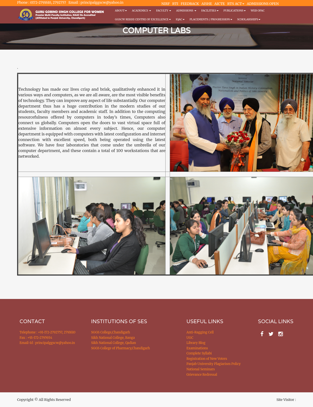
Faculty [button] (163, 10)
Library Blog (196, 343)
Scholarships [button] (249, 19)
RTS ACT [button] (236, 3)
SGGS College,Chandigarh (110, 332)
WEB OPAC (258, 10)
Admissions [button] (186, 10)
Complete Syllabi (199, 353)
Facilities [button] (210, 10)
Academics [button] (141, 10)
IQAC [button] (180, 19)
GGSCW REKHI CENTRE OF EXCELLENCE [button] (143, 19)
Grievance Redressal (202, 375)
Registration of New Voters (207, 359)
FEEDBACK (190, 3)
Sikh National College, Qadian (113, 343)
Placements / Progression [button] (211, 19)
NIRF (165, 3)
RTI (175, 3)
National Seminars (201, 369)
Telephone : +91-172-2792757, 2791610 (47, 332)
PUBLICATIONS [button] (235, 10)
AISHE (206, 3)
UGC (190, 338)
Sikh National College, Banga (113, 338)
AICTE (219, 3)
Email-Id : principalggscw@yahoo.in (47, 343)
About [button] (121, 10)
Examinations (197, 348)
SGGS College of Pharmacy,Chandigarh (120, 348)
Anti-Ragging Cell (200, 332)
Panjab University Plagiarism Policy (214, 364)
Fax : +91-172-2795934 (36, 338)
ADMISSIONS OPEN (263, 3)
